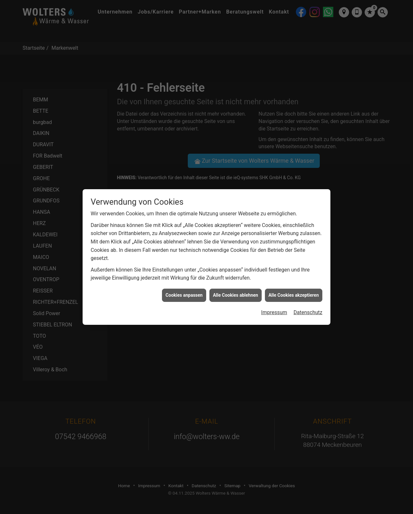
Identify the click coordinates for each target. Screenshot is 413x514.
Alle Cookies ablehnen (235, 287)
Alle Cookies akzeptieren (293, 287)
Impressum (274, 305)
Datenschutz (308, 305)
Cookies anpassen (184, 287)
